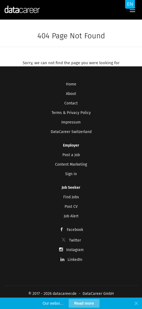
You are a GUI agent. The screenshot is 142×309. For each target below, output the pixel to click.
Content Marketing (71, 164)
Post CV (71, 206)
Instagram (75, 250)
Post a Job (71, 155)
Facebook (75, 229)
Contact (71, 103)
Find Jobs (71, 197)
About (71, 93)
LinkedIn (75, 259)
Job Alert (71, 216)
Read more (84, 303)
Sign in (71, 174)
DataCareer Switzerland (71, 131)
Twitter (75, 240)
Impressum (71, 122)
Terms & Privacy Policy (71, 112)
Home (71, 84)
